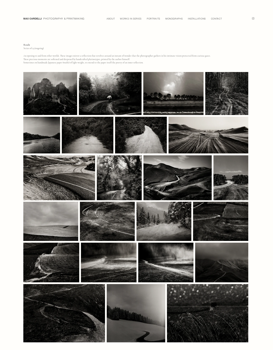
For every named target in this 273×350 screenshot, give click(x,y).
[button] (111, 18)
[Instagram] (253, 18)
